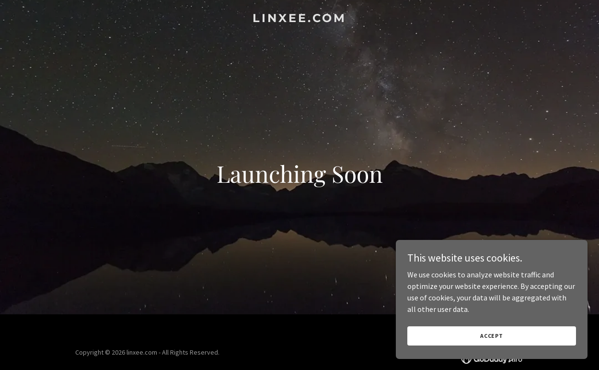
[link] (299, 19)
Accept (491, 335)
